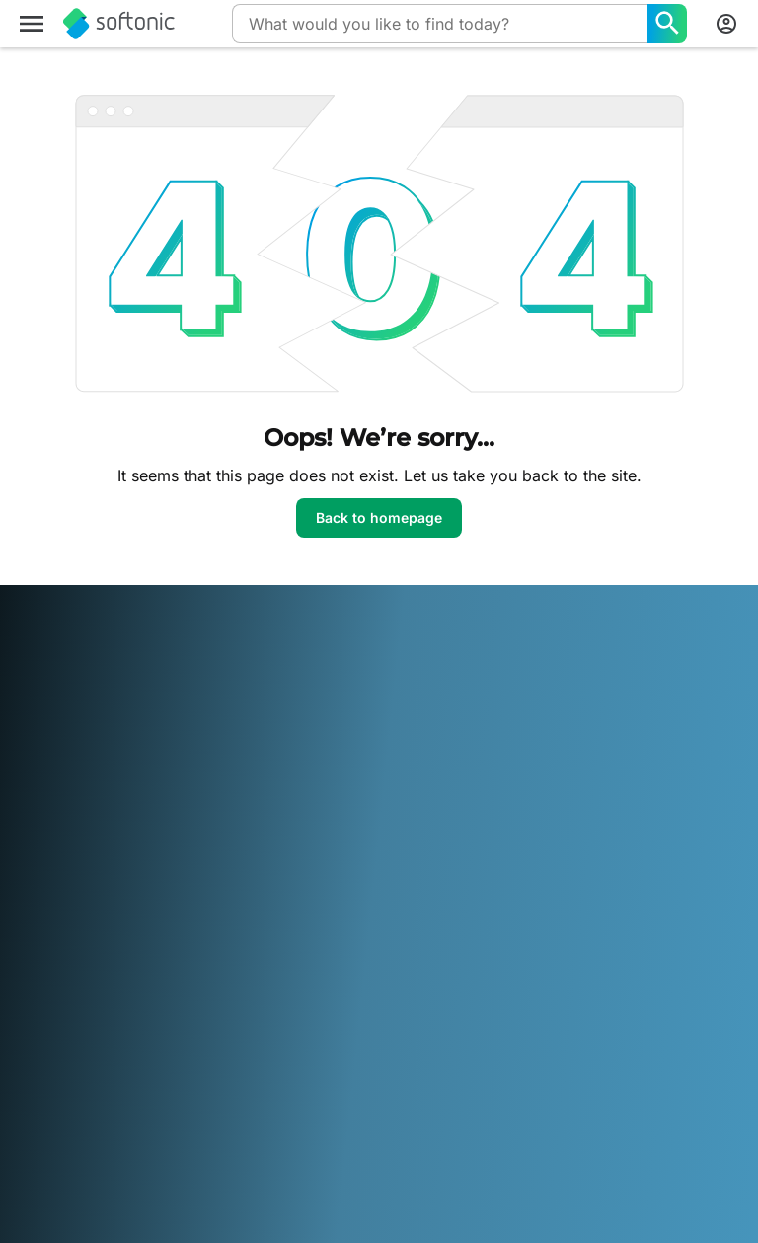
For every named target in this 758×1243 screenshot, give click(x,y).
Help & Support (65, 737)
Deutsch (82, 1045)
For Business (56, 865)
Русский (345, 1072)
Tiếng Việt (166, 1099)
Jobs (31, 765)
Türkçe (103, 1099)
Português (276, 1072)
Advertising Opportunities (307, 813)
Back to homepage (379, 517)
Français (260, 1045)
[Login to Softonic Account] (726, 23)
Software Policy (314, 776)
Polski (216, 1072)
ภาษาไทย (44, 1099)
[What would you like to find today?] (667, 23)
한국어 (86, 1072)
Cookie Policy (553, 792)
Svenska (408, 1072)
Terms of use (551, 737)
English (141, 1045)
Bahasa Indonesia (352, 1045)
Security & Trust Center (91, 710)
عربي (31, 1045)
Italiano (440, 1045)
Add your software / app (80, 829)
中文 (221, 1099)
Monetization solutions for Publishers (336, 693)
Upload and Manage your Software (330, 739)
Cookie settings (560, 819)
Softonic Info (57, 683)
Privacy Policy (555, 765)
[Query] (439, 23)
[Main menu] (31, 23)
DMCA (531, 683)
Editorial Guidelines (76, 792)
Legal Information (566, 710)
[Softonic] (119, 23)
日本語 (36, 1072)
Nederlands (152, 1072)
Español (200, 1045)
